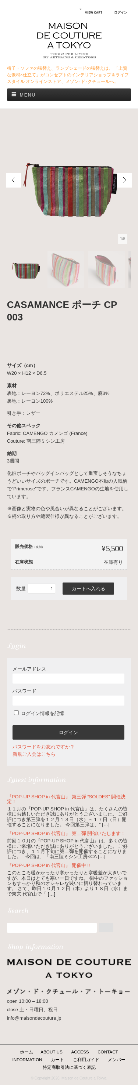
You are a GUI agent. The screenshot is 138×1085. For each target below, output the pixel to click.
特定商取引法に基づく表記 (69, 1067)
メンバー (116, 1059)
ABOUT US (51, 1051)
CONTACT (108, 1051)
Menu (28, 95)
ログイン (120, 12)
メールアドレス (68, 674)
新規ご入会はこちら (34, 754)
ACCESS (80, 1051)
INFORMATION (27, 1059)
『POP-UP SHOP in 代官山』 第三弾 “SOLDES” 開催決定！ (66, 799)
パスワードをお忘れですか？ (44, 747)
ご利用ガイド (86, 1059)
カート (57, 1059)
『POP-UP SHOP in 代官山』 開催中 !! (48, 865)
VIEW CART (90, 11)
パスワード (68, 696)
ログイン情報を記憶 (39, 713)
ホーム (26, 1051)
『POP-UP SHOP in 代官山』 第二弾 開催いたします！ (66, 833)
